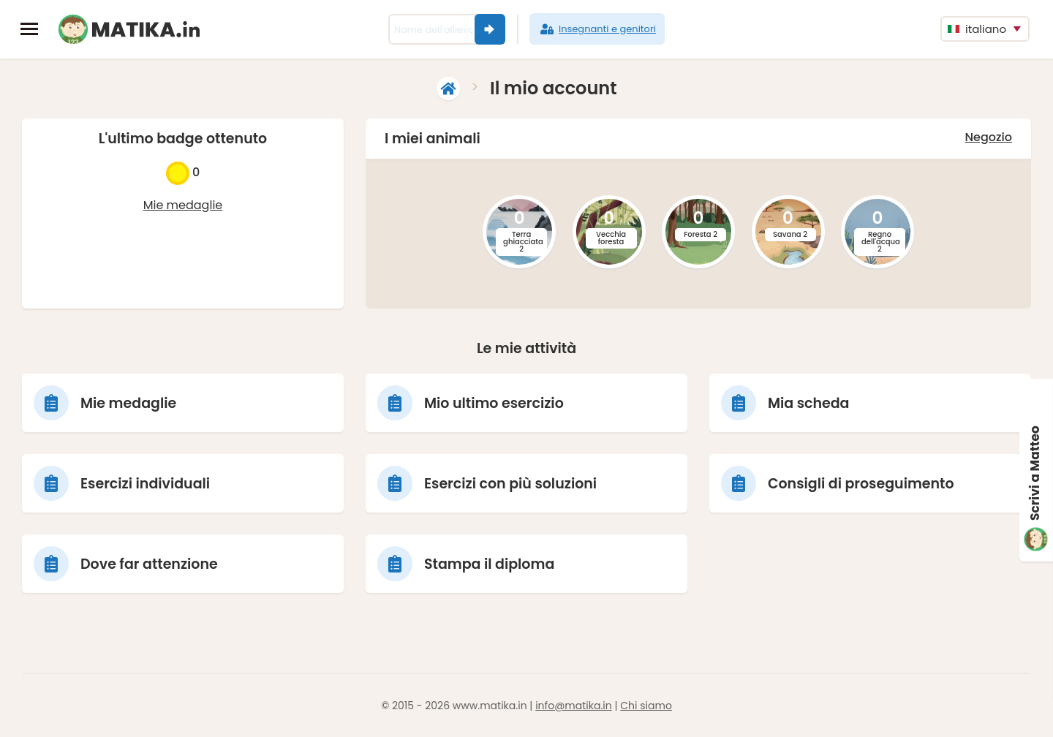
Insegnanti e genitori (597, 29)
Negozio (988, 137)
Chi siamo (646, 705)
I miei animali (432, 138)
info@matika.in (573, 705)
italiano (977, 29)
